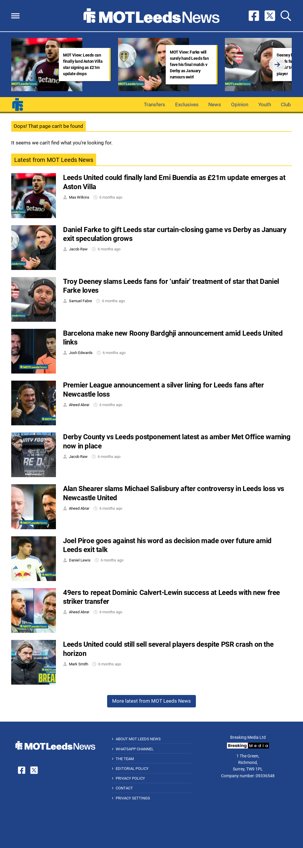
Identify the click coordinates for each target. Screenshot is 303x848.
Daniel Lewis (80, 560)
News (214, 104)
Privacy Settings (133, 798)
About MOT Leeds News (138, 739)
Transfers (154, 104)
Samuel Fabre (80, 301)
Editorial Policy (132, 768)
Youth (264, 104)
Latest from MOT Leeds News (53, 159)
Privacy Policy (130, 778)
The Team (125, 759)
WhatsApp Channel (135, 749)
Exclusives (187, 104)
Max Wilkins (79, 197)
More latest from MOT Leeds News (151, 701)
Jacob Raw (78, 249)
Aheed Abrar (79, 405)
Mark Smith (78, 664)
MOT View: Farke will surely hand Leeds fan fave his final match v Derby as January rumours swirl (189, 64)
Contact (124, 788)
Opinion (239, 104)
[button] (15, 15)
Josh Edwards (81, 353)
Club (286, 104)
